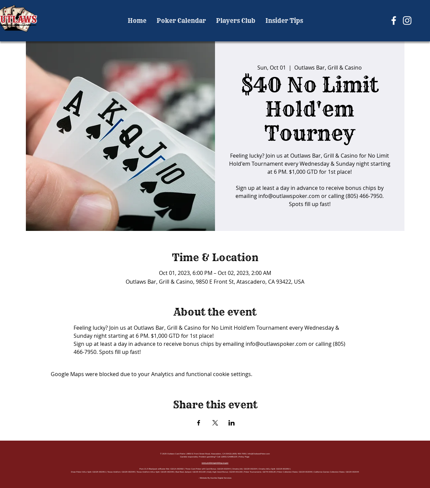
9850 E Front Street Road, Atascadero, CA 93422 (209, 454)
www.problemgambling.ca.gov (215, 463)
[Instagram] (407, 20)
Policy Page (244, 457)
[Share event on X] (215, 422)
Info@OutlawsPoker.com (259, 454)
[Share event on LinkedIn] (231, 422)
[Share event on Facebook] (199, 422)
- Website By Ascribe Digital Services (215, 478)
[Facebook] (393, 20)
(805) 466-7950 (239, 454)
